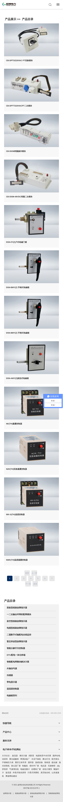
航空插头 (55, 759)
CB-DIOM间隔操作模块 (16, 151)
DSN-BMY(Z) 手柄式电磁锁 (17, 287)
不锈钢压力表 (7, 762)
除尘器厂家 (16, 766)
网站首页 (5, 713)
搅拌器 (31, 762)
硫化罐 (54, 762)
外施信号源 (12, 668)
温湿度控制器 (13, 689)
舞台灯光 (46, 759)
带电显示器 (12, 682)
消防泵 (31, 756)
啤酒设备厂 (25, 759)
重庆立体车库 (20, 762)
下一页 (28, 584)
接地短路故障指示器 (37, 793)
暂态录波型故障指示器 (17, 641)
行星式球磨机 (33, 772)
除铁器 (47, 762)
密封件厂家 (34, 766)
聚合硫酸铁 (14, 759)
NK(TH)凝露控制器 (14, 424)
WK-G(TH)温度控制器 (15, 514)
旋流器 (15, 756)
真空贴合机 (45, 772)
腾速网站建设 (11, 776)
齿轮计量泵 (47, 769)
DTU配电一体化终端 (16, 655)
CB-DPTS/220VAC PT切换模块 (19, 60)
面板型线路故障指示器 (17, 607)
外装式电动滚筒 (19, 772)
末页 (35, 584)
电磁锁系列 (12, 695)
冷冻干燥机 (36, 759)
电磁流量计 (25, 769)
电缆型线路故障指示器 (17, 628)
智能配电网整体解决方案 (18, 662)
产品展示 (10, 19)
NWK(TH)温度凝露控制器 (17, 560)
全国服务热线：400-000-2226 (50, 713)
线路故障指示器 (20, 793)
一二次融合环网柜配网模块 (19, 614)
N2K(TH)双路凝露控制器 (16, 469)
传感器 (10, 675)
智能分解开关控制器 (16, 648)
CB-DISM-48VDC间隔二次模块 (19, 197)
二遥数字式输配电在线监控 (19, 634)
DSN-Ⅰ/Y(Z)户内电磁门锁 (16, 242)
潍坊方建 (23, 756)
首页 (27, 573)
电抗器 (43, 766)
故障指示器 (7, 793)
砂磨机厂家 (36, 769)
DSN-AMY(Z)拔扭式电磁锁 (17, 378)
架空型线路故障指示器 (17, 621)
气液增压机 (14, 769)
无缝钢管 (51, 766)
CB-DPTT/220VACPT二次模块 (19, 106)
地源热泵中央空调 (43, 756)
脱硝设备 (39, 762)
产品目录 (27, 19)
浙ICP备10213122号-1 (31, 788)
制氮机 (25, 766)
